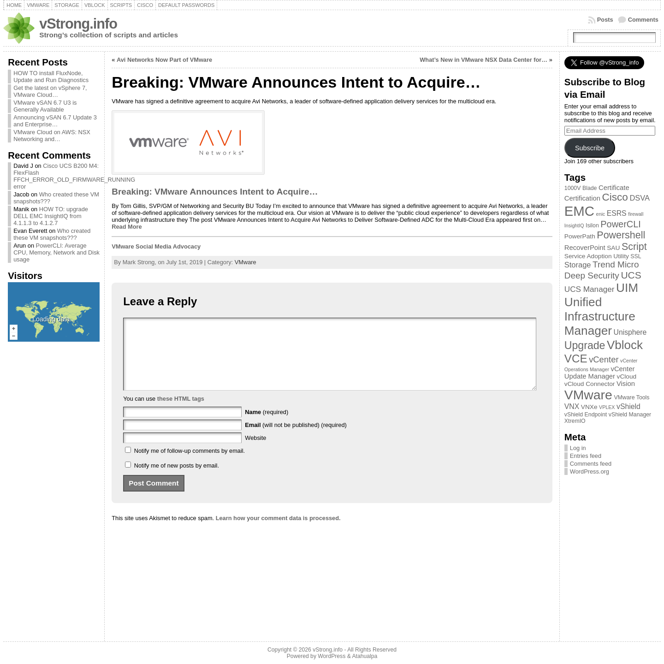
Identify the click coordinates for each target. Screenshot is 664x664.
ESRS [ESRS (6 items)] (617, 213)
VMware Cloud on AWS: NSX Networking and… (51, 135)
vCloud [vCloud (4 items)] (627, 376)
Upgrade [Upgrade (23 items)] (584, 345)
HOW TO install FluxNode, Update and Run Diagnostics (51, 76)
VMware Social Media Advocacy (156, 246)
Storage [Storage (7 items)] (577, 265)
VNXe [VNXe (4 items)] (589, 406)
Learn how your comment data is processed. (278, 531)
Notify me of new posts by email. (176, 479)
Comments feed (590, 463)
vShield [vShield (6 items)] (628, 406)
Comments (643, 19)
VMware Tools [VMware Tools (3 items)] (631, 397)
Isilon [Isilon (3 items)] (592, 225)
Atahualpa (364, 656)
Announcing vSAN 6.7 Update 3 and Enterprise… (55, 121)
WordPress (331, 656)
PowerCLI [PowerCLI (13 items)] (620, 224)
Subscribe (590, 148)
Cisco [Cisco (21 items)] (615, 197)
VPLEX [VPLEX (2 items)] (607, 407)
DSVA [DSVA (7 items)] (639, 198)
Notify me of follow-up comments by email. (189, 464)
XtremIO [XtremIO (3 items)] (575, 421)
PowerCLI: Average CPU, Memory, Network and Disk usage (56, 252)
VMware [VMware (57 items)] (588, 394)
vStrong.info (78, 24)
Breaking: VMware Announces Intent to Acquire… (215, 191)
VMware (245, 262)
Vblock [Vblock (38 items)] (625, 345)
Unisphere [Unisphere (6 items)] (630, 332)
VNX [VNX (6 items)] (571, 406)
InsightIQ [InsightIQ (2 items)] (574, 225)
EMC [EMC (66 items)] (579, 211)
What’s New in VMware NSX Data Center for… (483, 59)
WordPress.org (589, 471)
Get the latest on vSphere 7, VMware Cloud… (50, 91)
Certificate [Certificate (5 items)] (614, 187)
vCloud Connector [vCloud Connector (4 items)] (589, 383)
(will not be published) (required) (296, 438)
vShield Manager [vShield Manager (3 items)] (630, 414)
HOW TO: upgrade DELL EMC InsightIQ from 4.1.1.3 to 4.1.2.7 (50, 216)
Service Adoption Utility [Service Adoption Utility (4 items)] (596, 256)
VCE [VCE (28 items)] (575, 358)
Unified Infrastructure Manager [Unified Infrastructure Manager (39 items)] (599, 316)
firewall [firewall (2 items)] (635, 214)
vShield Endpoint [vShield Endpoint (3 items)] (585, 414)
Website (255, 451)
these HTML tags (180, 412)
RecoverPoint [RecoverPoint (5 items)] (584, 247)
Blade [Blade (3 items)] (589, 188)
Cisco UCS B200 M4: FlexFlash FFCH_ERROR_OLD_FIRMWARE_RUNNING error (74, 176)
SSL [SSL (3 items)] (635, 256)
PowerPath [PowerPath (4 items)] (579, 236)
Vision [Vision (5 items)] (626, 383)
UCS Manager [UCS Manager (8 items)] (589, 289)
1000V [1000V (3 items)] (572, 188)
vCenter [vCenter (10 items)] (603, 359)
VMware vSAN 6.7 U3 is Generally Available (45, 106)
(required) (266, 425)
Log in (578, 448)
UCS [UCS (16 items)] (631, 275)
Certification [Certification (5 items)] (582, 198)
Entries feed (585, 455)
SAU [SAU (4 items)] (613, 247)
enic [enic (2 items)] (600, 214)
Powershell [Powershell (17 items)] (621, 235)
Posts (605, 19)
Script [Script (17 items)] (634, 246)
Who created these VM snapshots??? (51, 234)
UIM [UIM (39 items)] (627, 288)
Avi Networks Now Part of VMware (164, 59)
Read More (127, 226)
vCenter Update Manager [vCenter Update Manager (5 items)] (599, 372)
